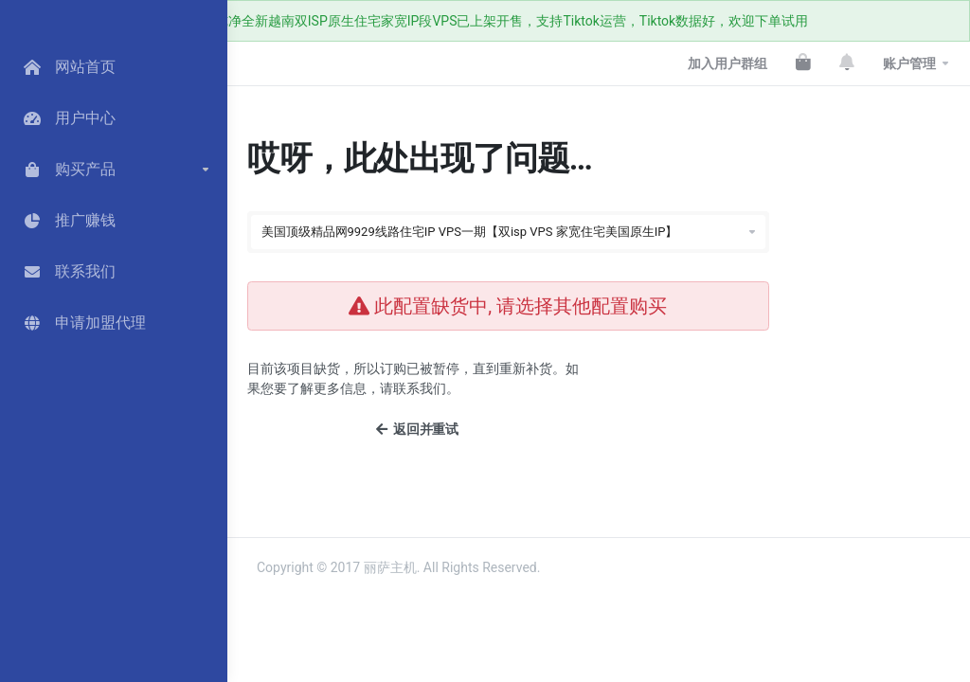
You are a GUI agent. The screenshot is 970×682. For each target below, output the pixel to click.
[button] (113, 169)
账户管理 (909, 63)
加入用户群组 (727, 63)
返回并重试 (417, 429)
